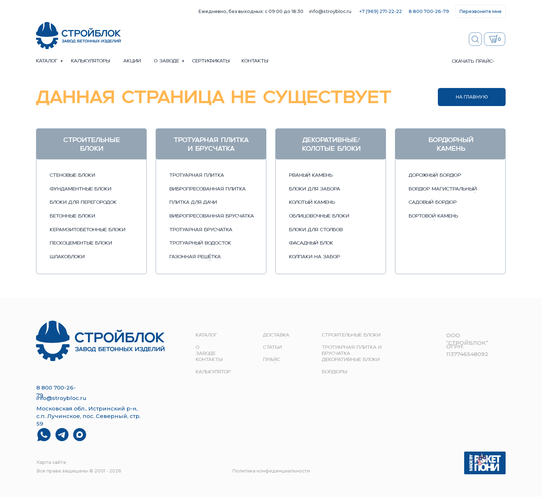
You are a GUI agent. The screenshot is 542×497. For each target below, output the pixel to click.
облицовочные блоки (319, 216)
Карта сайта (51, 462)
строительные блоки (351, 335)
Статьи (272, 348)
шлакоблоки (67, 257)
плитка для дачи (193, 203)
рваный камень (311, 175)
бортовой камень (433, 216)
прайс (271, 360)
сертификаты (211, 61)
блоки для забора (314, 189)
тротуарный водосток (200, 243)
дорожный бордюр (435, 175)
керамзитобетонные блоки (87, 230)
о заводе (166, 61)
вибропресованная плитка (207, 189)
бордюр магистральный (443, 189)
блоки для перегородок (83, 203)
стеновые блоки (72, 175)
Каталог (47, 61)
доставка (276, 335)
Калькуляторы (90, 61)
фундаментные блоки (80, 189)
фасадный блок (311, 243)
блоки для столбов (316, 230)
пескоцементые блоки (81, 243)
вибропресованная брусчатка (211, 216)
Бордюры (334, 372)
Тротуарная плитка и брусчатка (352, 351)
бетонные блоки (72, 216)
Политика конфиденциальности (271, 471)
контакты (254, 61)
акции (132, 61)
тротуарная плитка (196, 175)
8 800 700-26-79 (429, 11)
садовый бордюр (433, 203)
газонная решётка (195, 257)
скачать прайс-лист (473, 65)
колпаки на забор (314, 257)
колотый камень (312, 203)
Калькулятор (213, 372)
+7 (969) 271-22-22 (380, 11)
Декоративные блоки (351, 360)
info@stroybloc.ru (330, 11)
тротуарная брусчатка (200, 230)
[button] (480, 11)
